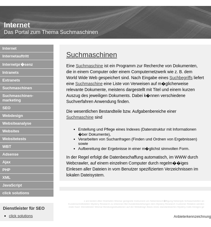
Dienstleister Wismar (92, 207)
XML (6, 177)
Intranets (10, 72)
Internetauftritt (15, 56)
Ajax (6, 162)
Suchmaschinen (17, 88)
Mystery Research (100, 204)
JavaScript (12, 185)
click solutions (15, 193)
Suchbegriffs (181, 77)
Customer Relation (186, 204)
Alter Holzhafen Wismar (109, 201)
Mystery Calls (184, 207)
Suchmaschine (89, 65)
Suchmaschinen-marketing (17, 97)
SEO (6, 108)
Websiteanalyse (16, 123)
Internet (9, 48)
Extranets (11, 80)
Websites (10, 131)
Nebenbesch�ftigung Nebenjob (167, 201)
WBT (6, 146)
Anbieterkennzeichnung (192, 217)
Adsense (10, 154)
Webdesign (12, 115)
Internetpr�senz (17, 64)
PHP (6, 169)
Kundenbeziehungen (139, 204)
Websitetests (14, 139)
